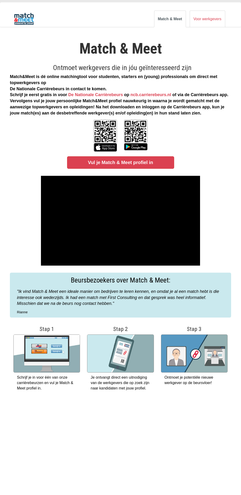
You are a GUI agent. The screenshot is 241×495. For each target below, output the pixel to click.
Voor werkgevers (207, 19)
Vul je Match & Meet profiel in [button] (120, 162)
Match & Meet (170, 19)
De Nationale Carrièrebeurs (95, 94)
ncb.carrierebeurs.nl (150, 94)
